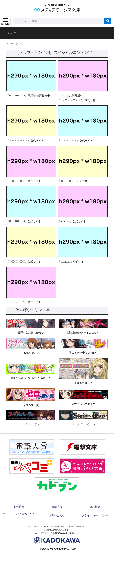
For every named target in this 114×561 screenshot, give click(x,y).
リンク (23, 43)
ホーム (9, 43)
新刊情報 (19, 506)
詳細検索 (95, 506)
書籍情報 (56, 506)
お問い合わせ (57, 515)
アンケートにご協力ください (19, 515)
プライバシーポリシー (95, 515)
